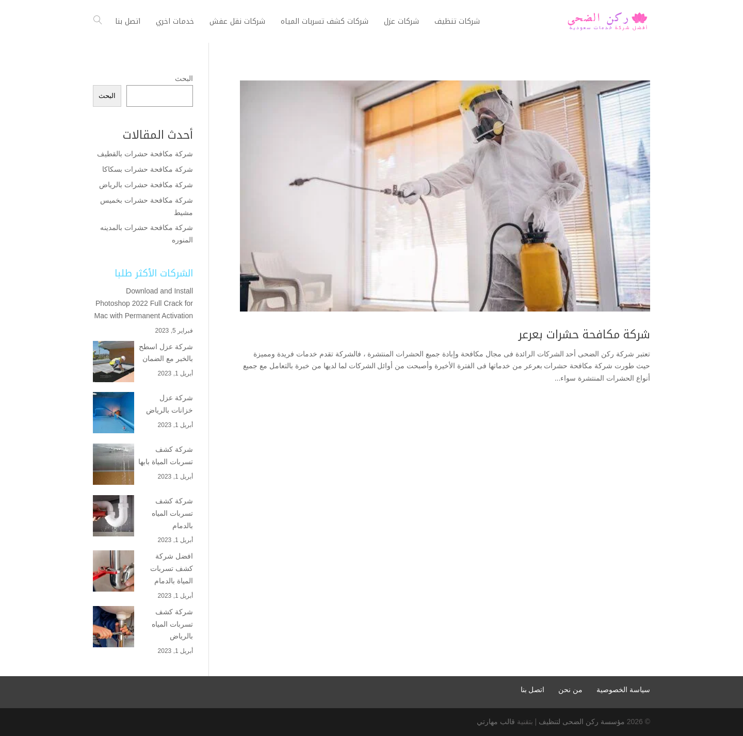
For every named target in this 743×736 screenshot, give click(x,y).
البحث (184, 78)
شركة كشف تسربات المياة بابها (165, 455)
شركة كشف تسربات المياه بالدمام (172, 513)
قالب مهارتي (496, 721)
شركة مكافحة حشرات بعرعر (584, 335)
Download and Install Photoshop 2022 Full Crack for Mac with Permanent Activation (143, 303)
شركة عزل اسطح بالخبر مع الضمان (166, 352)
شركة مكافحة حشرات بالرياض (145, 185)
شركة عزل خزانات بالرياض (169, 404)
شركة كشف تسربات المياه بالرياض (172, 624)
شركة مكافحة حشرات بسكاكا (147, 169)
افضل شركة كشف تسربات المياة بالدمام (171, 568)
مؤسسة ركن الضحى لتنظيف (582, 721)
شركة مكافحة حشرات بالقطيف (145, 154)
